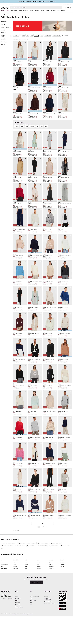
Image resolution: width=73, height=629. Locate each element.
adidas (2, 552)
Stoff (42, 29)
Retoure (16, 590)
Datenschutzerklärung (24, 608)
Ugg (49, 556)
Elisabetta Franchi (64, 552)
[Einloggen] (65, 7)
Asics (2, 554)
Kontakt (17, 594)
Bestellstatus (17, 592)
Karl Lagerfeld (51, 554)
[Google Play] (62, 597)
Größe (23, 29)
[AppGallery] (62, 603)
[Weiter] (69, 1)
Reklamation (17, 598)
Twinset (62, 560)
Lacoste (14, 558)
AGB (10, 608)
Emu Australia (15, 554)
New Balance (15, 560)
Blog (59, 4)
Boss (2, 556)
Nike (26, 552)
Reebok (26, 558)
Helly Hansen (15, 562)
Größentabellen (33, 594)
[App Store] (62, 600)
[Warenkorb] (70, 7)
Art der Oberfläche (56, 29)
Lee (37, 552)
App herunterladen (65, 4)
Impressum (46, 590)
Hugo (26, 562)
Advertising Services (48, 595)
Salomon (14, 556)
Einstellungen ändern (15, 608)
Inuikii (26, 554)
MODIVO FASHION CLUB (35, 588)
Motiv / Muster (48, 29)
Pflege (31, 596)
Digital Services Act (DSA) (49, 598)
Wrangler (26, 556)
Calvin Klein (39, 562)
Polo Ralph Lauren (4, 558)
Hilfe (71, 4)
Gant (2, 560)
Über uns (46, 588)
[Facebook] (9, 589)
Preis (32, 29)
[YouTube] (6, 589)
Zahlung (31, 592)
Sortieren (16, 29)
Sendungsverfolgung (19, 601)
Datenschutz (31, 608)
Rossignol (62, 558)
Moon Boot (39, 556)
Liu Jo (38, 554)
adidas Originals (4, 562)
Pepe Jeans (39, 560)
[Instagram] (2, 589)
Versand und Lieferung (34, 590)
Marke (37, 29)
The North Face (64, 556)
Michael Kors (51, 562)
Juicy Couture (15, 552)
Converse (50, 558)
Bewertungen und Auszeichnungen (47, 593)
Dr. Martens (51, 560)
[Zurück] (3, 1)
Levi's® (62, 554)
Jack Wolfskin (51, 552)
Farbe (28, 29)
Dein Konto (17, 588)
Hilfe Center (17, 596)
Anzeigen (17, 524)
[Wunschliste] (68, 7)
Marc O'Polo (27, 560)
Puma (38, 558)
